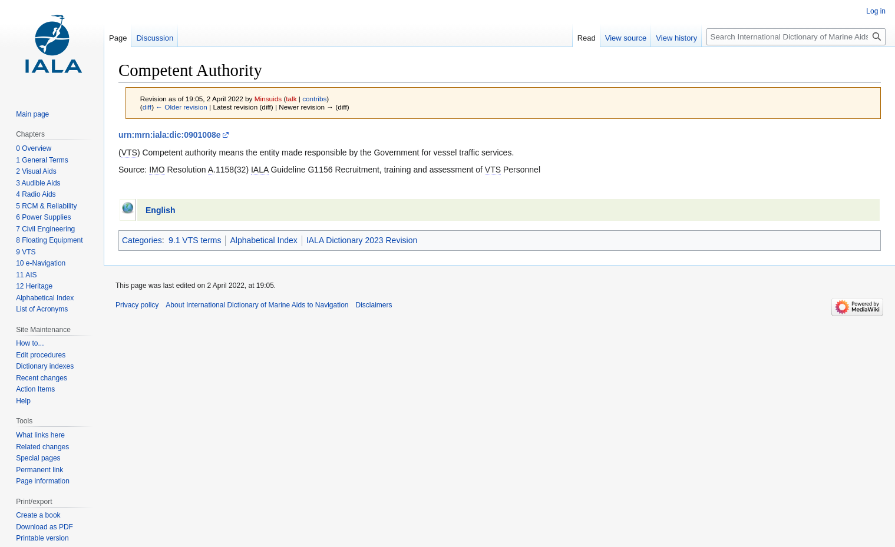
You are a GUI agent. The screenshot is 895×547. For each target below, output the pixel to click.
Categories (142, 240)
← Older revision (181, 107)
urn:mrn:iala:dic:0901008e (169, 135)
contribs (314, 98)
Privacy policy (136, 305)
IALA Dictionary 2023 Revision (361, 240)
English (161, 210)
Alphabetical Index (263, 240)
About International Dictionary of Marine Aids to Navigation (257, 305)
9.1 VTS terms (195, 240)
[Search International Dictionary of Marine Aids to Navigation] (796, 36)
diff (147, 107)
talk (291, 98)
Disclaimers (374, 305)
